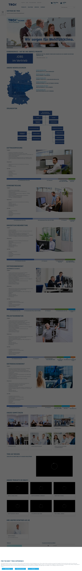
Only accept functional (20, 568)
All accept (33, 568)
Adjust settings (7, 568)
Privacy (2, 566)
